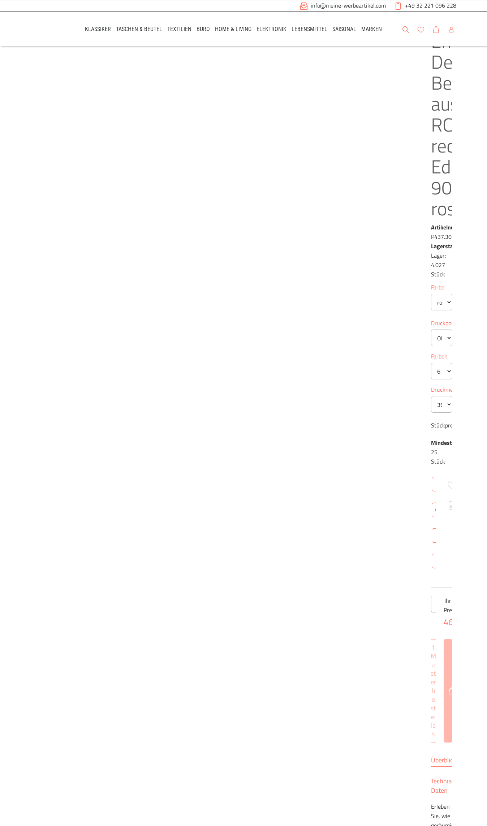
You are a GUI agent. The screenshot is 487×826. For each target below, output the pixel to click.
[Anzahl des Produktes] (243, 363)
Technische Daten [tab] (271, 423)
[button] (474, 28)
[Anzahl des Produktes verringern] (218, 363)
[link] (97, 29)
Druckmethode (229, 253)
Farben (219, 220)
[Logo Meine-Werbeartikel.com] (49, 30)
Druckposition (228, 187)
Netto (273, 555)
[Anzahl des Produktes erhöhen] (268, 363)
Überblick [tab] (224, 423)
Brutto (297, 555)
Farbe (218, 151)
